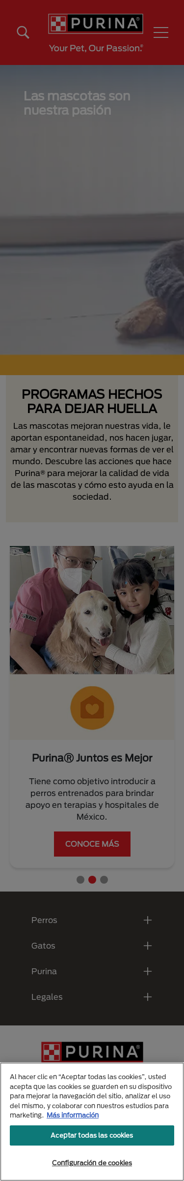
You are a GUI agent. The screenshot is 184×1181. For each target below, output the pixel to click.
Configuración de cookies (92, 1163)
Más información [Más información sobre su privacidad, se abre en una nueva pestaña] (73, 1115)
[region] (92, 1121)
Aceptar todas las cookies (92, 1135)
